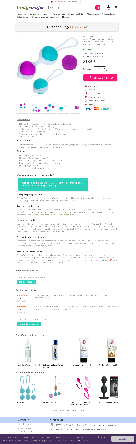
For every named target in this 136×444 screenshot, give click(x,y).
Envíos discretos (23, 424)
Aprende (54, 17)
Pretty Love (58, 198)
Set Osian (19, 402)
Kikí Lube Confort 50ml (81, 365)
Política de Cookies (80, 440)
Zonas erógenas (40, 17)
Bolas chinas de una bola (41, 214)
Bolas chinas (64, 410)
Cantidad (87, 69)
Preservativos (108, 14)
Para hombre (58, 14)
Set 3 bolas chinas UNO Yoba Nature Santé (81, 403)
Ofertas (65, 17)
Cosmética (33, 14)
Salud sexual (23, 17)
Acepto (122, 439)
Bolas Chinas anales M (108, 402)
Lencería (46, 14)
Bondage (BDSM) (76, 14)
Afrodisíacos (93, 14)
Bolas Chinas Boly (50, 402)
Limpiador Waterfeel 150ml (27, 365)
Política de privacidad (26, 428)
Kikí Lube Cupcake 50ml (109, 365)
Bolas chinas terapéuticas (63, 214)
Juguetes (21, 14)
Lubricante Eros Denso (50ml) (53, 366)
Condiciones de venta (26, 431)
